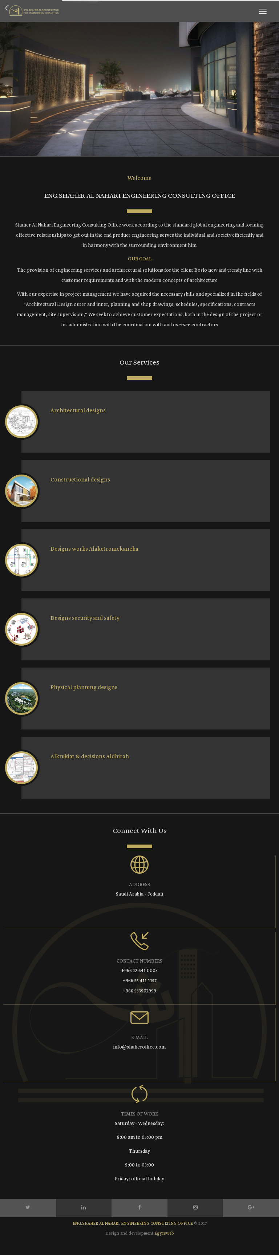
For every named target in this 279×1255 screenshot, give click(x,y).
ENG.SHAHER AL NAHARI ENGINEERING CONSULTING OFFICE (133, 1223)
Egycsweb (164, 1233)
